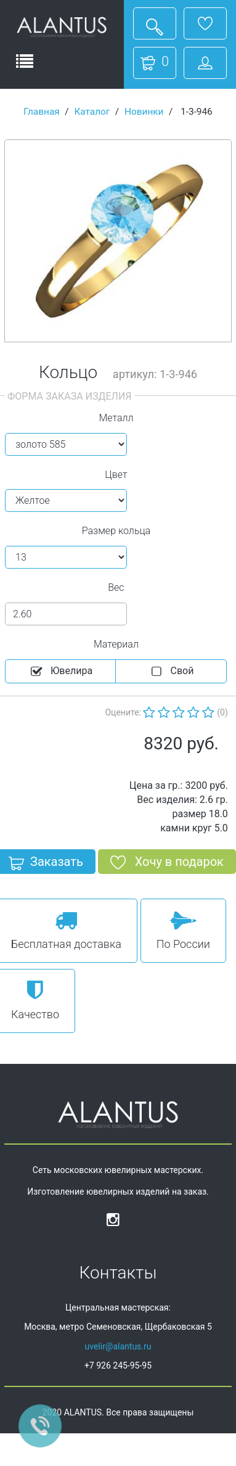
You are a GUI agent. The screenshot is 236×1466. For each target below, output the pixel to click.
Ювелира (60, 671)
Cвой (171, 671)
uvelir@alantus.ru (117, 1346)
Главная (41, 111)
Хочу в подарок (167, 864)
